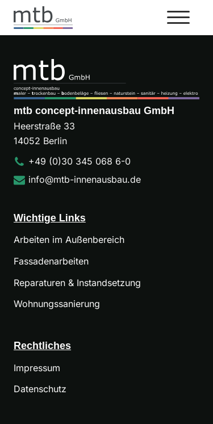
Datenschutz (40, 388)
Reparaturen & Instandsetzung (77, 282)
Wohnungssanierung (57, 303)
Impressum (37, 367)
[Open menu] (178, 17)
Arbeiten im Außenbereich (69, 239)
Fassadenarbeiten (51, 261)
